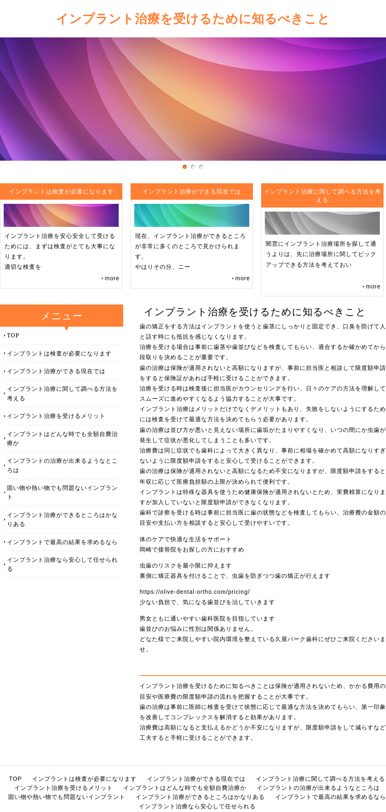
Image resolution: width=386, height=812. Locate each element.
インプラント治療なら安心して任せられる (62, 564)
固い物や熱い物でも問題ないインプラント (62, 492)
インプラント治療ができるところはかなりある (62, 519)
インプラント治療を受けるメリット (56, 416)
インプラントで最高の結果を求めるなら (62, 542)
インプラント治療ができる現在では (56, 371)
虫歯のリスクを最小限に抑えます (186, 565)
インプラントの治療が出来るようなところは (62, 465)
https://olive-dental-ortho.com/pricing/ (195, 591)
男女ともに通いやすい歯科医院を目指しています (207, 618)
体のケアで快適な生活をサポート (186, 539)
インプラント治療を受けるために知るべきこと (193, 18)
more (112, 278)
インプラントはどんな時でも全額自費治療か (62, 438)
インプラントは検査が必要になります (59, 353)
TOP (13, 335)
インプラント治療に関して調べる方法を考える (62, 393)
